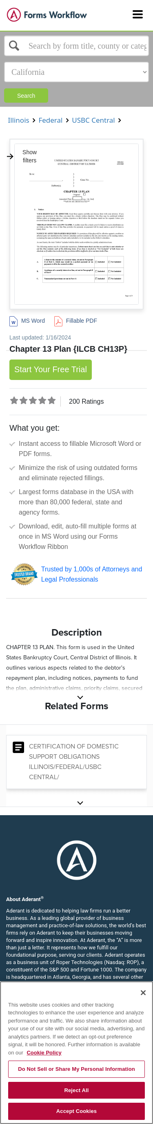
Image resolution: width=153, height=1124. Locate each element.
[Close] (143, 993)
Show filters (21, 156)
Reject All (76, 1090)
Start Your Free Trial (50, 369)
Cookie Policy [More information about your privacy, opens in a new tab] (44, 1053)
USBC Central (93, 120)
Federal (50, 120)
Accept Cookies (76, 1111)
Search (26, 95)
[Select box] (76, 46)
